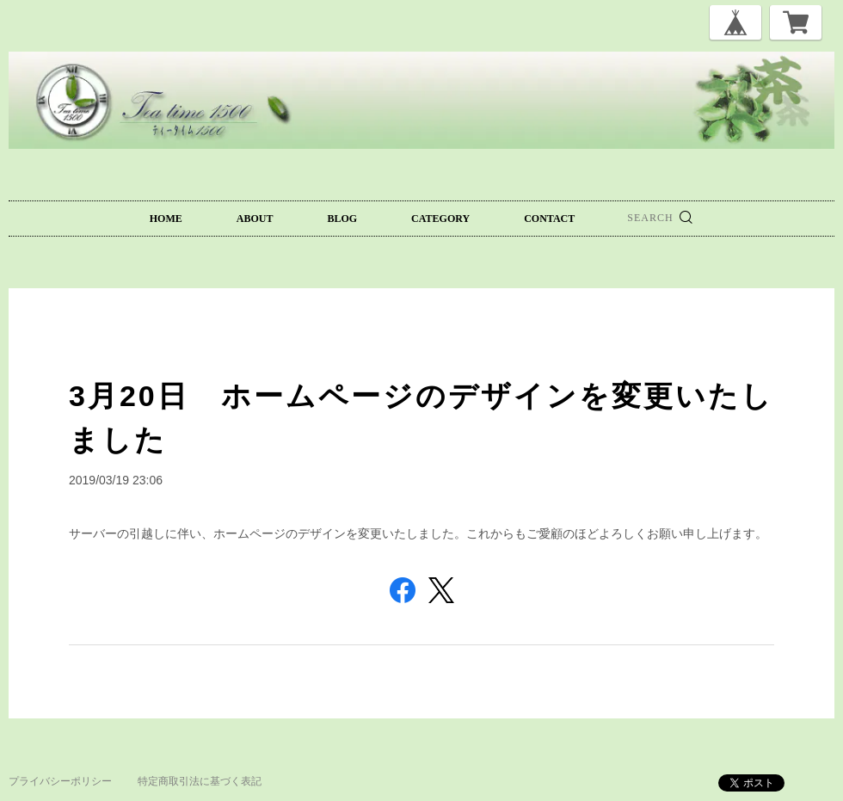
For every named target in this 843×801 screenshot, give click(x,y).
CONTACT (549, 219)
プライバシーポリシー (60, 781)
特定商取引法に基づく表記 (200, 781)
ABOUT (255, 219)
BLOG (342, 219)
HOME (166, 219)
